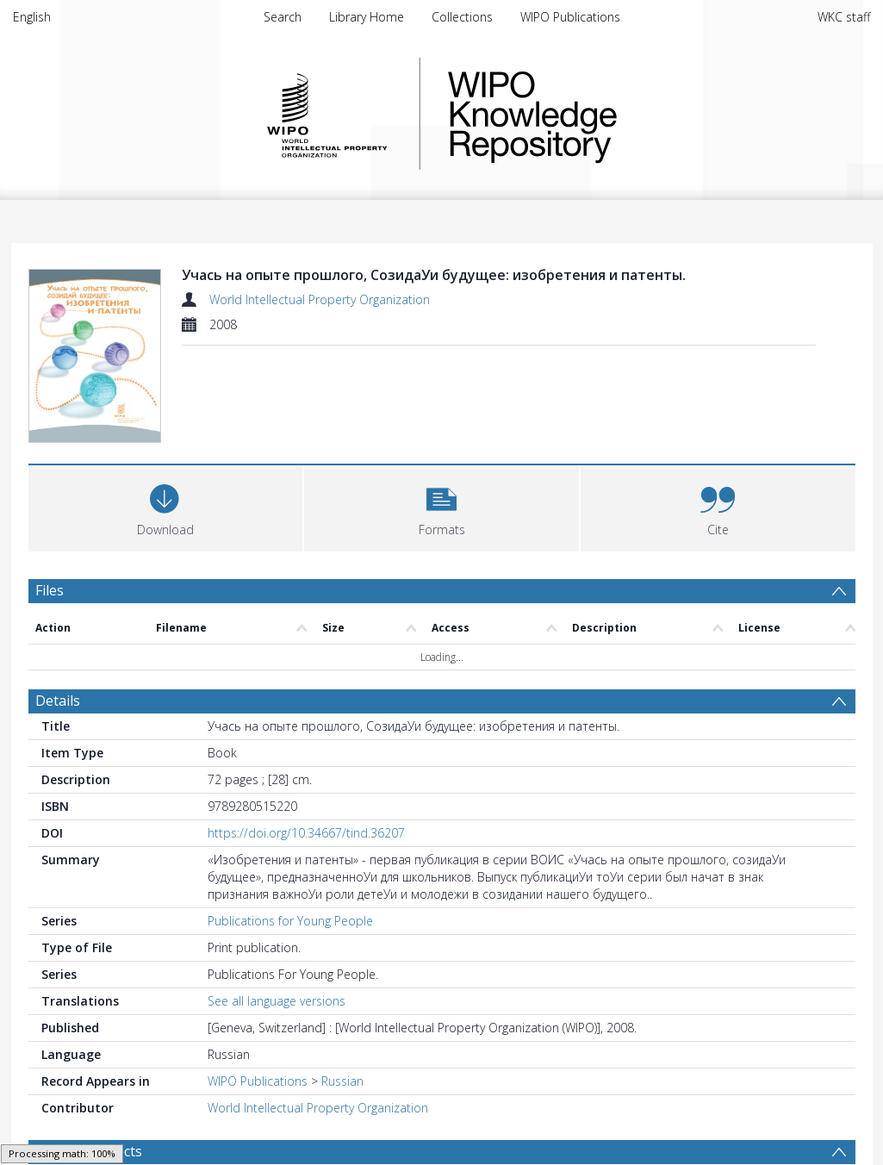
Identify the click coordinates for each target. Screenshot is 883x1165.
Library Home (366, 17)
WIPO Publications (570, 17)
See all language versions (276, 1001)
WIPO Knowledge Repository (603, 114)
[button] (441, 506)
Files (49, 590)
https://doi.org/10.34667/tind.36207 (306, 833)
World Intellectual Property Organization (319, 299)
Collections (462, 17)
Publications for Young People (290, 921)
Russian (342, 1081)
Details (57, 700)
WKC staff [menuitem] (844, 17)
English (32, 17)
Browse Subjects (88, 1151)
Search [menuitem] (283, 17)
